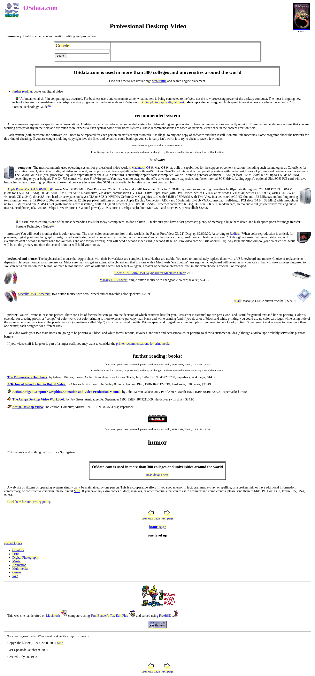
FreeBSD (165, 615)
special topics (13, 543)
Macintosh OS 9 (142, 167)
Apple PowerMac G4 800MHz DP (30, 189)
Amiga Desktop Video (27, 407)
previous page (150, 518)
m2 (49, 105)
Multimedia (20, 568)
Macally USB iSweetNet (34, 294)
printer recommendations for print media (142, 343)
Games (16, 572)
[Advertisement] (185, 52)
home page (157, 527)
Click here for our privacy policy (28, 501)
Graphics (18, 550)
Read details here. (157, 475)
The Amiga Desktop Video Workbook (38, 399)
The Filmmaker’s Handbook (27, 377)
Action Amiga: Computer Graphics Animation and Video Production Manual (66, 391)
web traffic (159, 81)
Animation (19, 565)
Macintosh (53, 615)
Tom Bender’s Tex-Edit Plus (109, 615)
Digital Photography (25, 557)
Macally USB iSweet (113, 280)
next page (167, 518)
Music (16, 561)
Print (15, 554)
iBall (237, 301)
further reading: (22, 91)
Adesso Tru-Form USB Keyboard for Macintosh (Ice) (149, 273)
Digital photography (153, 102)
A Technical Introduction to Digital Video (36, 384)
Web (15, 576)
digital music (176, 102)
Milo (77, 491)
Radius (234, 233)
